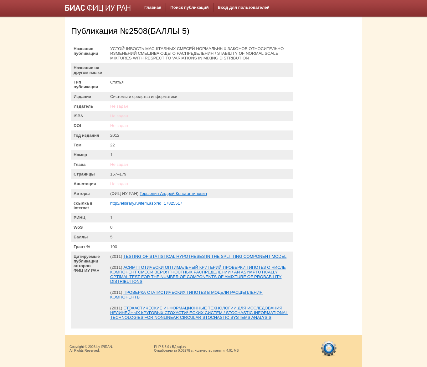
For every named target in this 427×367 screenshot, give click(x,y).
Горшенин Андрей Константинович (173, 193)
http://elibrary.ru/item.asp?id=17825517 (146, 203)
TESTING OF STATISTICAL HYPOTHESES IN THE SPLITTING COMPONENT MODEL (204, 256)
